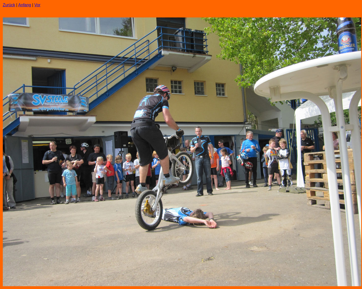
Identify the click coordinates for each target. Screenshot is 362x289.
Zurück (9, 5)
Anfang (24, 5)
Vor (37, 5)
